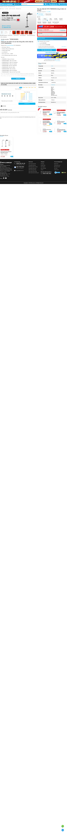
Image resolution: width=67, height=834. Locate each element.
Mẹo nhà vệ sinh (57, 166)
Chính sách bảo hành (32, 163)
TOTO (52, 66)
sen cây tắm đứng (9, 45)
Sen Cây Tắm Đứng (11, 6)
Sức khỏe (55, 168)
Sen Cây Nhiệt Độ (23, 35)
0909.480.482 (47, 173)
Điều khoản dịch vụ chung (33, 166)
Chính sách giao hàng (32, 169)
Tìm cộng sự (43, 166)
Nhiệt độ (2, 153)
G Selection (53, 84)
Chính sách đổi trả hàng (33, 171)
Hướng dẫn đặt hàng (32, 165)
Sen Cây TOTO (10, 35)
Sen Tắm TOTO (16, 35)
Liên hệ (42, 169)
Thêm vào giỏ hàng (46, 50)
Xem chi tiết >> (64, 46)
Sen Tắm (5, 6)
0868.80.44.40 (20, 163)
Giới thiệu (42, 163)
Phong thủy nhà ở (57, 165)
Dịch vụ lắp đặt (43, 168)
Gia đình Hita (43, 165)
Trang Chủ (2, 6)
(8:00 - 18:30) (54, 59)
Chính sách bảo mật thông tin (34, 172)
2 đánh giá (44, 125)
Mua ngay (62, 50)
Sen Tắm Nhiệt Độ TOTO (31, 35)
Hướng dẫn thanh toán (32, 168)
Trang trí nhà (56, 169)
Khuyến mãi (56, 163)
